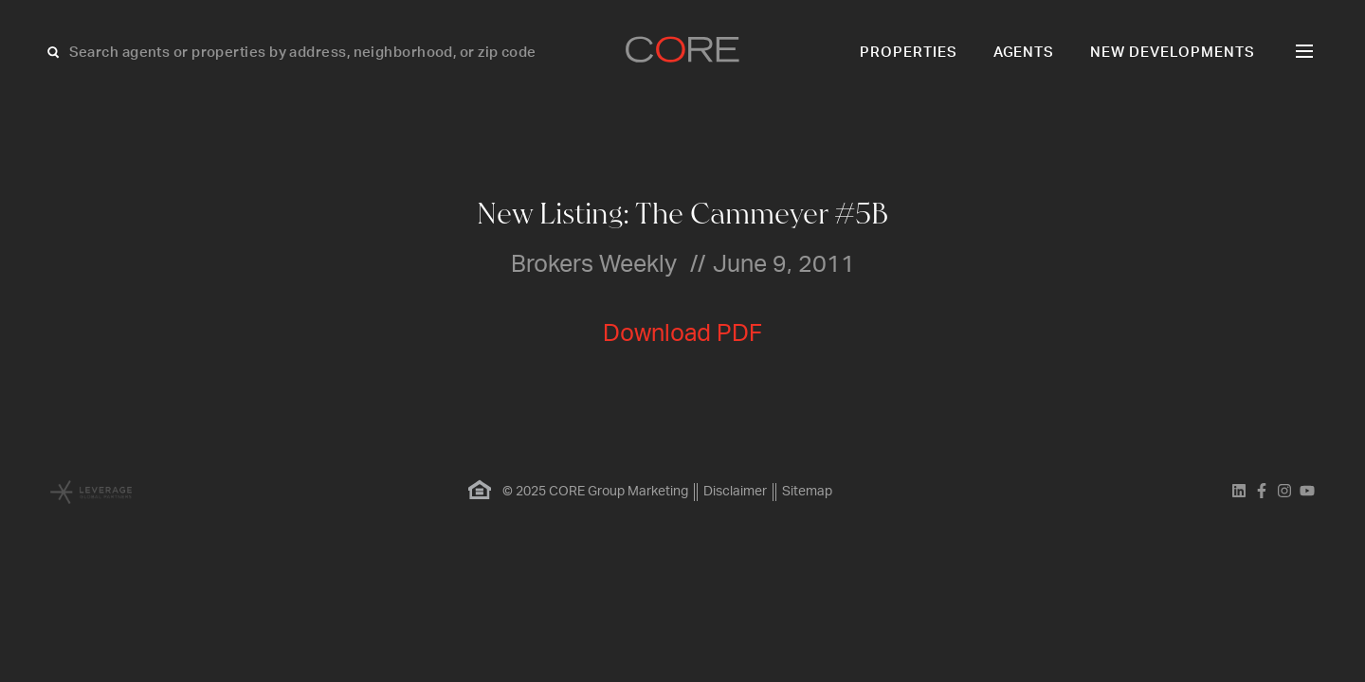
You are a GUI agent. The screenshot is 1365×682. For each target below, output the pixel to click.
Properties (908, 52)
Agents (1024, 52)
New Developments (1172, 52)
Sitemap (807, 491)
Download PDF (682, 334)
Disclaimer (735, 491)
